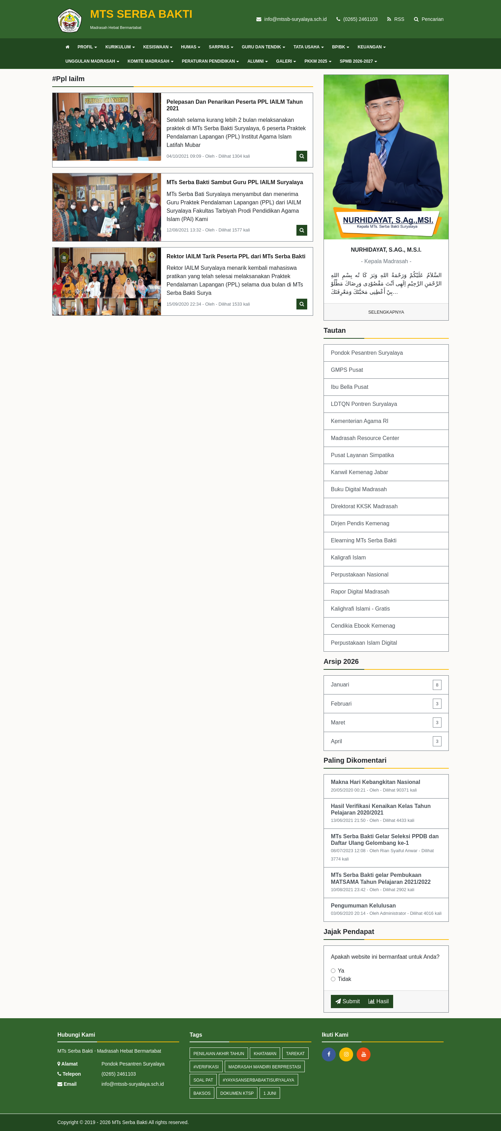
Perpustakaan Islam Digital (364, 643)
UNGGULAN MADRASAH (92, 61)
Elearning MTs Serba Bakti (364, 540)
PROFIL (87, 47)
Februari (386, 704)
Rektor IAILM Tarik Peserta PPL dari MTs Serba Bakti (236, 256)
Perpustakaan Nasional (359, 575)
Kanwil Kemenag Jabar (359, 472)
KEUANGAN (372, 47)
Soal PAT (203, 1080)
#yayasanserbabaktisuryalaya (258, 1080)
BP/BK (340, 47)
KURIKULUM (120, 47)
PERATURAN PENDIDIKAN (210, 61)
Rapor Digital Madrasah (360, 592)
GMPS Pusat (347, 370)
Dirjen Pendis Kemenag (360, 523)
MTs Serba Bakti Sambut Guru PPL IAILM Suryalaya (235, 182)
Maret (386, 722)
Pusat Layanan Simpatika (362, 455)
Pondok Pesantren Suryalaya (367, 353)
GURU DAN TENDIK (263, 47)
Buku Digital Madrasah (359, 489)
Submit (347, 1001)
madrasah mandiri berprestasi (265, 1067)
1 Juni (269, 1093)
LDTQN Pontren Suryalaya (364, 404)
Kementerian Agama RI (359, 421)
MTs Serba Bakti (129, 1122)
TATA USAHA (309, 47)
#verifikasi (206, 1067)
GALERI (286, 61)
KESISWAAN (158, 47)
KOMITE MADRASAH (151, 61)
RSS (395, 19)
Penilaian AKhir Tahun (218, 1053)
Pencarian (429, 19)
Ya (341, 971)
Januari (386, 685)
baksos (201, 1093)
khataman (265, 1053)
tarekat (295, 1053)
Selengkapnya (386, 312)
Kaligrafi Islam (348, 557)
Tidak (344, 979)
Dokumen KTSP (237, 1093)
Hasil (378, 1001)
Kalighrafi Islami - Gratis (360, 609)
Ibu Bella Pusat (349, 387)
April (386, 741)
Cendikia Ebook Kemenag (363, 626)
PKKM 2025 (317, 61)
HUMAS (190, 47)
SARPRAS (221, 47)
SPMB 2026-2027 (358, 61)
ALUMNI (257, 61)
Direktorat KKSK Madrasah (364, 506)
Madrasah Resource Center (365, 438)
